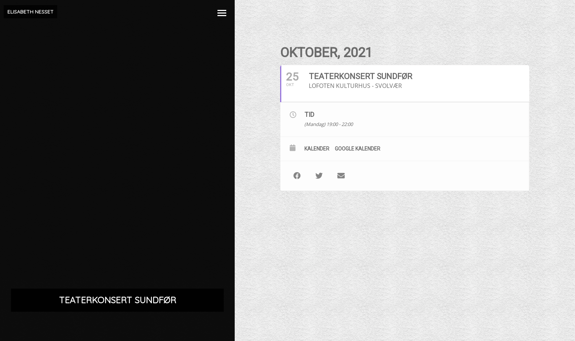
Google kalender (357, 149)
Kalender (316, 149)
